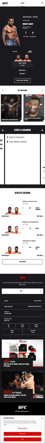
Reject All (22, 433)
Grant (25, 202)
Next (42, 90)
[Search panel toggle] (42, 3)
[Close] (42, 418)
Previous (3, 90)
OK (22, 439)
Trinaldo (26, 241)
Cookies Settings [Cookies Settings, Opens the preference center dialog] (22, 428)
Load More (22, 262)
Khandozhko (33, 222)
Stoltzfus (33, 202)
